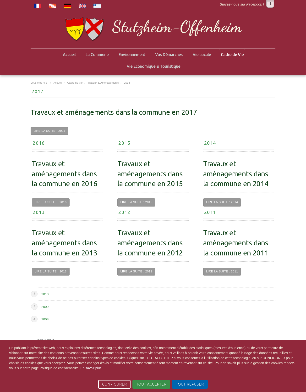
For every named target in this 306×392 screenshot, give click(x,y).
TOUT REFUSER (190, 384)
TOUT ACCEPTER (151, 384)
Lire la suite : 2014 (222, 202)
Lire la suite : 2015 (136, 202)
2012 (124, 212)
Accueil (69, 54)
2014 (210, 143)
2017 (38, 91)
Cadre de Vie (232, 54)
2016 (39, 143)
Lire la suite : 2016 (51, 202)
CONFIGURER (114, 384)
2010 (45, 294)
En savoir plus (90, 368)
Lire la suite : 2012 (136, 271)
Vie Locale (202, 54)
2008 (45, 319)
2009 (45, 307)
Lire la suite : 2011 (222, 271)
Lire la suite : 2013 (51, 271)
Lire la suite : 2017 (49, 131)
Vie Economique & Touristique (153, 66)
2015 (124, 143)
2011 (210, 212)
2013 (39, 212)
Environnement (132, 54)
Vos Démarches (169, 54)
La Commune (97, 54)
